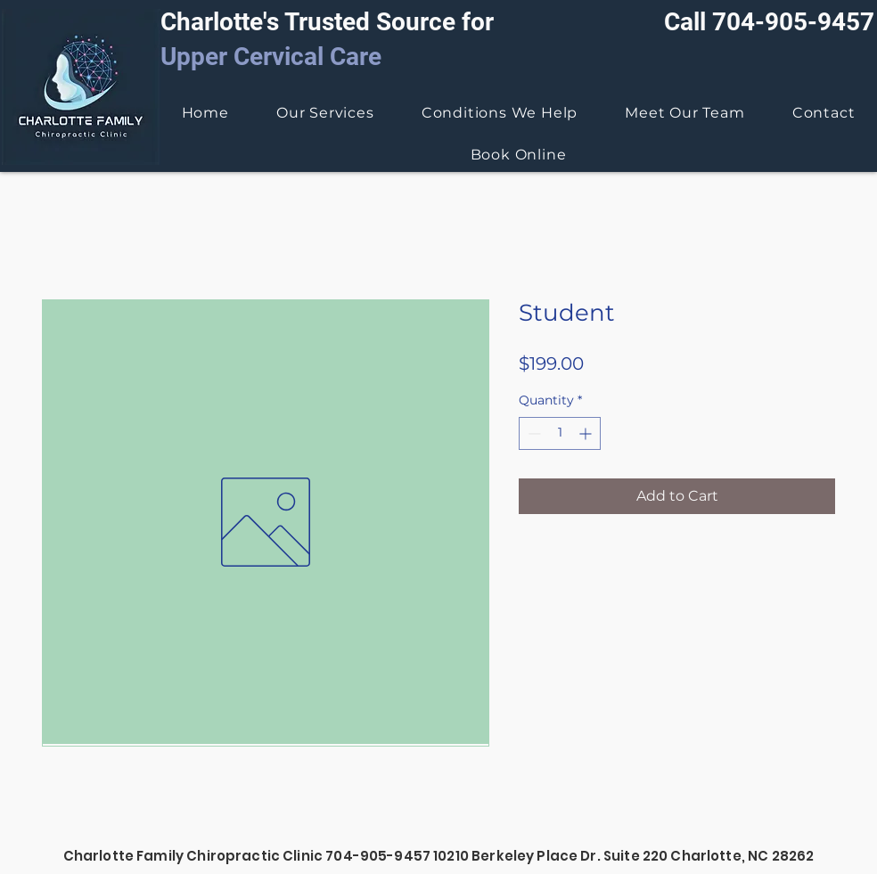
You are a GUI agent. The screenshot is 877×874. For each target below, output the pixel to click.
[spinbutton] (560, 433)
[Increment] (587, 433)
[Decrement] (532, 433)
